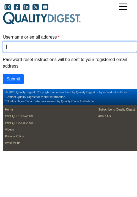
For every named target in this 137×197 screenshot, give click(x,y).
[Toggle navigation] (125, 7)
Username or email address (30, 37)
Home (9, 109)
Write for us (12, 142)
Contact (11, 97)
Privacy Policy (14, 136)
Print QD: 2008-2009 (19, 122)
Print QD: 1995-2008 (19, 116)
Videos (9, 129)
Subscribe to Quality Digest (116, 109)
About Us (104, 116)
